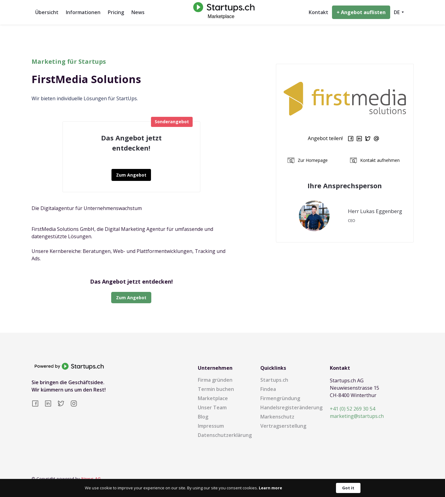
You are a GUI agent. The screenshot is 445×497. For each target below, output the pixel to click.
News (138, 12)
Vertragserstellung (283, 425)
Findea (268, 389)
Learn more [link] (270, 488)
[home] (222, 12)
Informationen (83, 12)
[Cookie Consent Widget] (222, 488)
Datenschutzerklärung (225, 435)
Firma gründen (215, 380)
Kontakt (318, 12)
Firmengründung (280, 398)
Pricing (116, 12)
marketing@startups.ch (357, 416)
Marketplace (213, 398)
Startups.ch (274, 380)
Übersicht (46, 12)
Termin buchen (216, 389)
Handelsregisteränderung (291, 407)
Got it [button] (348, 488)
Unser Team (212, 407)
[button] (399, 12)
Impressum (211, 425)
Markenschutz (277, 416)
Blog (203, 416)
